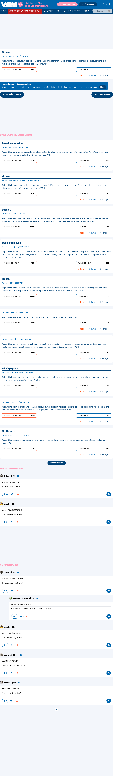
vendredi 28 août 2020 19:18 (12, 482)
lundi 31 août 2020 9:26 (10, 689)
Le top (86, 11)
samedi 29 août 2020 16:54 (21, 605)
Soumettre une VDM (67, 4)
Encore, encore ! (56, 463)
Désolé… (6, 210)
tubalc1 (7, 683)
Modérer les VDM (88, 4)
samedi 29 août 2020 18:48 (12, 510)
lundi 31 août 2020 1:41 (10, 661)
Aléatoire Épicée (72, 11)
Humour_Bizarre (20, 599)
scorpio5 (8, 655)
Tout (3, 11)
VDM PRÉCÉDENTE (12, 95)
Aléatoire (48, 11)
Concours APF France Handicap (24, 11)
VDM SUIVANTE (102, 95)
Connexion (107, 4)
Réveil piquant (10, 368)
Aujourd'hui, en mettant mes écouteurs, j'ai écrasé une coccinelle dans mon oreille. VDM (39, 318)
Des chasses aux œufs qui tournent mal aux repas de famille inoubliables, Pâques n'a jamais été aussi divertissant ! (53, 86)
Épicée (58, 11)
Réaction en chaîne (12, 143)
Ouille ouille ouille (11, 243)
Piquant (6, 52)
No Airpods (8, 431)
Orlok (6, 476)
